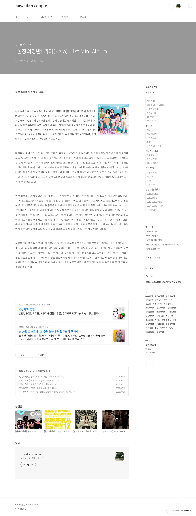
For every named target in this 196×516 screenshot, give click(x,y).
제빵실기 (160, 316)
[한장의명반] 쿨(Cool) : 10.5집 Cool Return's (40, 376)
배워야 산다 (152, 100)
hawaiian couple (31, 6)
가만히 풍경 (152, 159)
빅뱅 (171, 328)
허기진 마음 (152, 112)
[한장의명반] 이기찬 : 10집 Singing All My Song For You (45, 391)
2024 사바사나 (151, 235)
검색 (171, 6)
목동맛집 (160, 332)
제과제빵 (149, 300)
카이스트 (169, 316)
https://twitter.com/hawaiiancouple (166, 282)
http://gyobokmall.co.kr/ (32, 327)
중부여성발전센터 (152, 320)
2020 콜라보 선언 (152, 248)
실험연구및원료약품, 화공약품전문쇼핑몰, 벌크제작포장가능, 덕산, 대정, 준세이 (59, 313)
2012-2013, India (154, 201)
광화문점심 (168, 304)
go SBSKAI (151, 120)
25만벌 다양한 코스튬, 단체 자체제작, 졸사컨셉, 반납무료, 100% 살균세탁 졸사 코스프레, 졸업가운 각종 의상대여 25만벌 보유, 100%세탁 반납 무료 (62, 337)
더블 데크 (151, 184)
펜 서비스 (151, 116)
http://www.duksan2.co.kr (32, 304)
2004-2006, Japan (155, 205)
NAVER (150, 176)
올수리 (148, 304)
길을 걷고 (149, 92)
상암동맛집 (150, 316)
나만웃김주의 (152, 108)
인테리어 (160, 324)
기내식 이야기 (152, 163)
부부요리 (149, 328)
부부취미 (149, 296)
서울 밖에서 (152, 133)
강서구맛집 (161, 308)
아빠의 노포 (152, 137)
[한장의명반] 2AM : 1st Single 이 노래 (36, 388)
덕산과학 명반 (27, 309)
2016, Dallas (152, 193)
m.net (33, 371)
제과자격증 (150, 332)
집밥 (149, 141)
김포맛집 (164, 328)
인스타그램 (148, 363)
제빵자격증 (150, 312)
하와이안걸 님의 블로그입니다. (34, 458)
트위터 (155, 363)
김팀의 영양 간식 (154, 145)
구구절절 (150, 155)
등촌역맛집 (157, 304)
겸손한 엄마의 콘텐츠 (156, 104)
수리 (156, 328)
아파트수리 (170, 296)
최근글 (148, 258)
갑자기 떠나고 (151, 150)
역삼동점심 (150, 324)
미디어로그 (46, 17)
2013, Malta (152, 197)
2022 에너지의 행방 (153, 240)
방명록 (83, 17)
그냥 (149, 96)
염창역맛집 (168, 300)
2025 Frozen (151, 231)
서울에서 (150, 129)
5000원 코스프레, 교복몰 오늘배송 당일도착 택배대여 (50, 331)
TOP (178, 505)
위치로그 (65, 17)
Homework (152, 209)
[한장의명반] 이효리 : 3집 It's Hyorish (36, 384)
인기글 (158, 258)
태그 (29, 17)
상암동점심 (166, 320)
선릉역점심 (172, 312)
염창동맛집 (170, 324)
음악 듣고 (23, 371)
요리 (175, 320)
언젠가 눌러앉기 (152, 189)
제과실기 (158, 300)
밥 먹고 (148, 125)
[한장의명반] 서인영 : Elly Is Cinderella (37, 380)
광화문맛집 (150, 308)
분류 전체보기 (151, 87)
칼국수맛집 (159, 296)
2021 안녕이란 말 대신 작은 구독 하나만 (162, 244)
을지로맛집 (172, 308)
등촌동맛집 (161, 312)
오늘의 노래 (152, 172)
